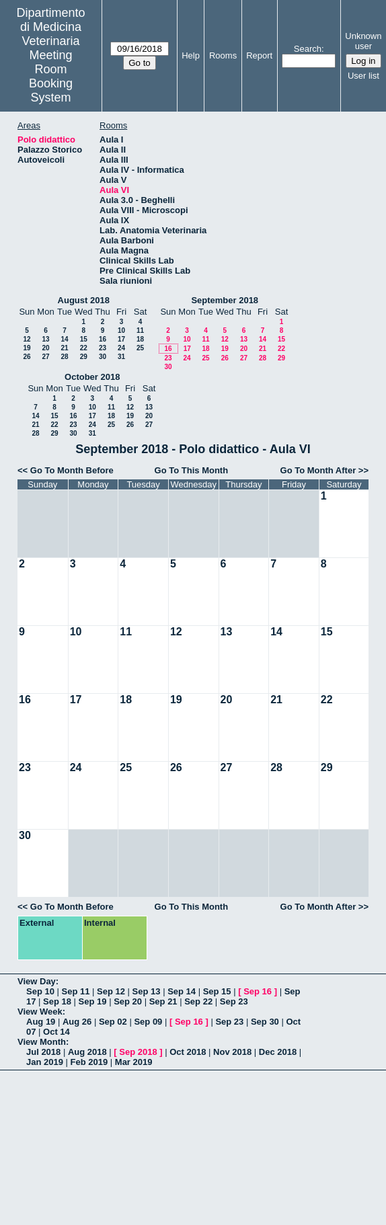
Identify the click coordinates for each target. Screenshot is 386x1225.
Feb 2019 (89, 1062)
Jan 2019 (44, 1062)
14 (64, 339)
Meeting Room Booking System (51, 76)
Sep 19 (93, 1001)
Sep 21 (163, 1001)
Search (307, 49)
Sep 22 (198, 1001)
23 (102, 348)
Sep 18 (57, 1001)
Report (259, 55)
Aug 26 (77, 1022)
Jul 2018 (43, 1052)
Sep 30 (265, 1022)
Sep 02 (113, 1022)
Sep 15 (217, 991)
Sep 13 (146, 991)
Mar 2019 (134, 1062)
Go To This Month (192, 470)
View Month (41, 1042)
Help (191, 55)
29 (83, 356)
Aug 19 (40, 1022)
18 (140, 339)
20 (45, 348)
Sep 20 (128, 1001)
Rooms (223, 55)
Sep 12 (111, 991)
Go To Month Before (72, 470)
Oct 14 (56, 1032)
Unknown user (363, 41)
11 (140, 330)
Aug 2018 (87, 1052)
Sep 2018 (138, 1052)
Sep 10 (40, 991)
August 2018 (84, 300)
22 (83, 348)
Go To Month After (318, 470)
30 (102, 356)
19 (26, 348)
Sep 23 (234, 1001)
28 (64, 356)
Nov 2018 (232, 1052)
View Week (40, 1011)
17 (121, 339)
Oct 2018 (187, 1052)
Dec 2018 (278, 1052)
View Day (36, 981)
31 (121, 356)
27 (45, 356)
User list (363, 76)
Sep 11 (76, 991)
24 (121, 348)
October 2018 (92, 377)
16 (102, 339)
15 (83, 339)
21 (64, 348)
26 (26, 356)
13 (45, 339)
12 (26, 339)
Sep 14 (181, 991)
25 (140, 348)
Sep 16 (257, 991)
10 (121, 330)
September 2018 (224, 300)
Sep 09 (148, 1022)
